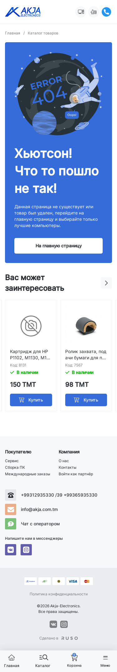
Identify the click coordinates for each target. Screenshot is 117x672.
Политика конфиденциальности (59, 594)
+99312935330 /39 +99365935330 (59, 495)
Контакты (67, 467)
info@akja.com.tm (39, 509)
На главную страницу (59, 245)
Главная (15, 33)
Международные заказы (27, 474)
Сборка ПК (15, 467)
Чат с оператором (40, 523)
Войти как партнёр (76, 474)
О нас (64, 460)
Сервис (12, 460)
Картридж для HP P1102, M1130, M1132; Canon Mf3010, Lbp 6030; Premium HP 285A (30, 355)
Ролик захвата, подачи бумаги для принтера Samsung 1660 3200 (85, 355)
